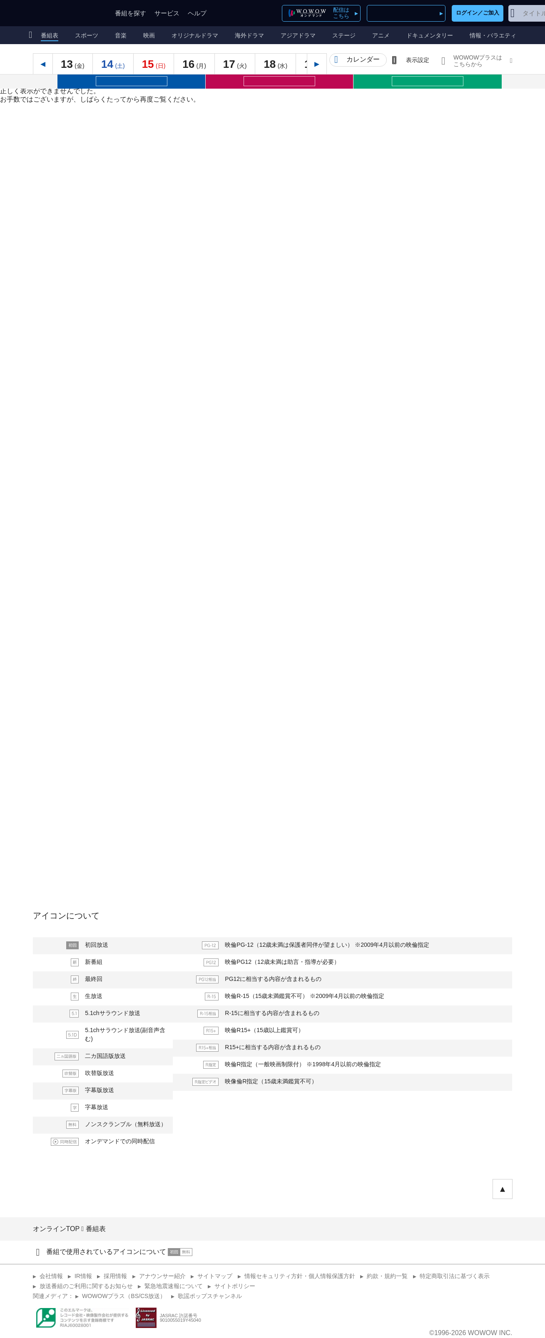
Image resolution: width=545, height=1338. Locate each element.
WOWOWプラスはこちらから (477, 61)
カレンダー (363, 59)
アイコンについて (66, 915)
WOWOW (67, 13)
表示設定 (417, 60)
